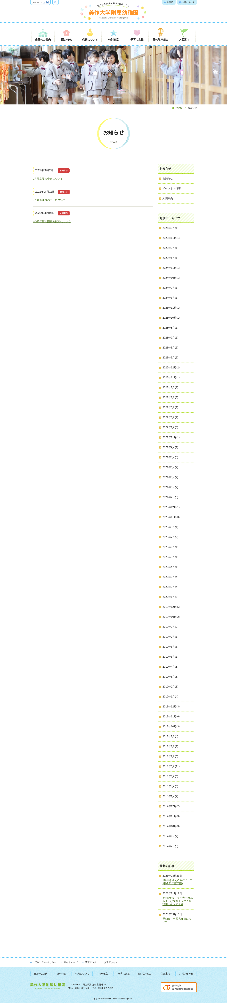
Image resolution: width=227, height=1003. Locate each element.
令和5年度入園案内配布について (52, 221)
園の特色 (61, 973)
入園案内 (165, 973)
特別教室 (103, 973)
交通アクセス (111, 962)
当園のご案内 (41, 973)
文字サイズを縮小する (44, 2)
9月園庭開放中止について (48, 178)
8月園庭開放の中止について (49, 200)
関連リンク (91, 962)
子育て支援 (124, 973)
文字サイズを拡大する (47, 2)
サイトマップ (71, 962)
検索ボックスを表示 (58, 2)
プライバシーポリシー (44, 962)
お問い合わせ (186, 973)
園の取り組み (145, 973)
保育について (82, 973)
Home (179, 107)
